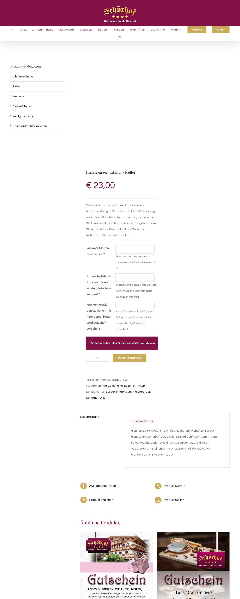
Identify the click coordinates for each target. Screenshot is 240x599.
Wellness (18, 96)
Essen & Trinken (134, 385)
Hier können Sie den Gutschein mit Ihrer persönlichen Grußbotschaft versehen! (99, 316)
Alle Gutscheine (112, 385)
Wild (103, 397)
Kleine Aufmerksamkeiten (30, 126)
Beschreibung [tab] (89, 416)
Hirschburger (141, 391)
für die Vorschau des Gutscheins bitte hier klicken (122, 343)
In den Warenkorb (129, 357)
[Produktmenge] (97, 357)
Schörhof (92, 397)
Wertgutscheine (23, 116)
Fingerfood (123, 391)
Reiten (17, 86)
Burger (110, 391)
